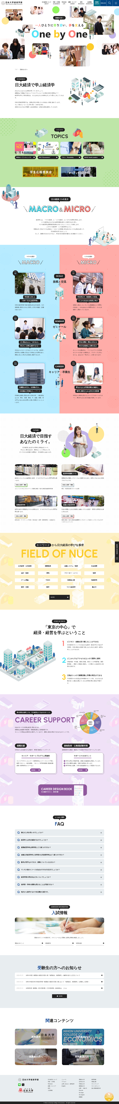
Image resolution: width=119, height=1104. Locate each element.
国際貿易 (48, 566)
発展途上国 (71, 580)
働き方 (94, 587)
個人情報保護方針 (96, 1088)
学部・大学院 (51, 1081)
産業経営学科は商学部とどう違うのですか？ (36, 847)
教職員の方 (82, 1086)
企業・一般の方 (83, 1088)
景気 (48, 573)
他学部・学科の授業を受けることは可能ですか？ (37, 884)
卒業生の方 (82, 1084)
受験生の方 (82, 1079)
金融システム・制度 (71, 566)
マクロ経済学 (71, 587)
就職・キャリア (52, 1086)
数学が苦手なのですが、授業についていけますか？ (38, 862)
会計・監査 (25, 573)
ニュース (64, 1079)
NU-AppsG (82, 1094)
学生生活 (50, 1084)
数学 (48, 587)
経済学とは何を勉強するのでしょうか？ (34, 840)
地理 (94, 573)
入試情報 (50, 1090)
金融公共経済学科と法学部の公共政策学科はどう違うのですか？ (42, 855)
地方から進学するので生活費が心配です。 (35, 892)
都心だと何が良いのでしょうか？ (32, 832)
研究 (49, 1088)
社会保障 (94, 566)
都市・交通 (25, 587)
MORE (53, 597)
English (63, 1086)
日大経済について (52, 1079)
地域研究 (94, 580)
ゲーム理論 (25, 580)
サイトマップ (95, 1084)
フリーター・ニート (71, 573)
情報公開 (94, 1081)
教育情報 (94, 1079)
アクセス (64, 1081)
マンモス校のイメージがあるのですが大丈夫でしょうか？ (40, 869)
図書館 (80, 1097)
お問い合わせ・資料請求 (68, 1084)
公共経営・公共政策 (24, 566)
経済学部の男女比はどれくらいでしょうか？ (36, 877)
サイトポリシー (96, 1086)
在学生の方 (82, 1081)
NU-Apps (81, 1092)
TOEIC (48, 580)
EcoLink (81, 1090)
